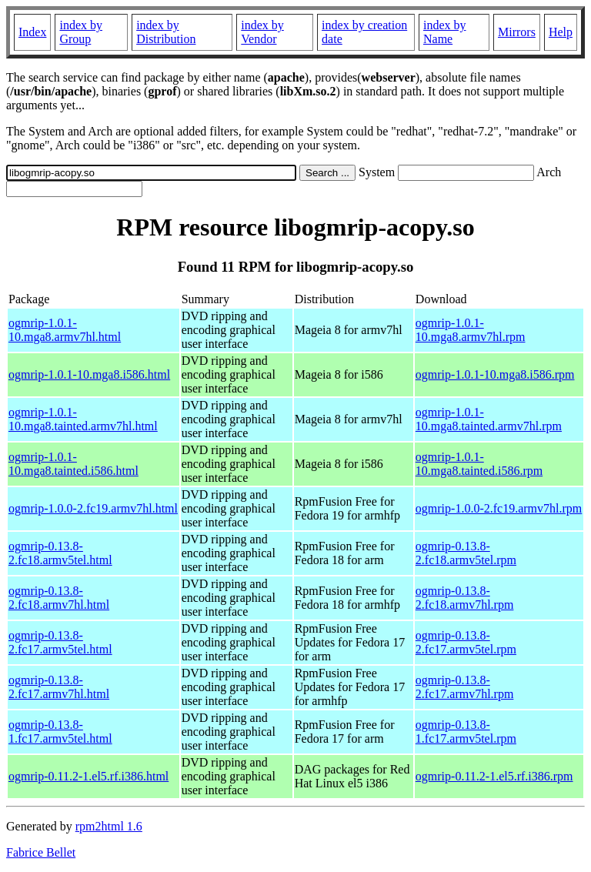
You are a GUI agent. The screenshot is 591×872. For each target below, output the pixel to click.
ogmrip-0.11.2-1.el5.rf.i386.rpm (494, 776)
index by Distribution (165, 31)
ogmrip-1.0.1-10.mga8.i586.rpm (495, 374)
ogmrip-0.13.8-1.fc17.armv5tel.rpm (466, 731)
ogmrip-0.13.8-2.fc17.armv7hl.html (58, 686)
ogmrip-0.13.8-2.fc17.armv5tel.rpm (466, 642)
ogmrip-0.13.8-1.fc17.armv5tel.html (60, 731)
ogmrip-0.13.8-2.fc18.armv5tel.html (60, 553)
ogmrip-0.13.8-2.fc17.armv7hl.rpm (465, 686)
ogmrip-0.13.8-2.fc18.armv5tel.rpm (466, 553)
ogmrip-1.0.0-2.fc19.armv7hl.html (93, 508)
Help (561, 31)
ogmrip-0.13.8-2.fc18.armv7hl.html (58, 597)
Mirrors (517, 31)
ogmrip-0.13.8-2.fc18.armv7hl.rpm (465, 597)
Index (32, 31)
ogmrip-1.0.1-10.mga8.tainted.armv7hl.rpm (489, 419)
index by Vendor (262, 31)
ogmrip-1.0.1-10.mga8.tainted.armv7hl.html (83, 419)
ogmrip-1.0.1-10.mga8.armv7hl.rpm (471, 329)
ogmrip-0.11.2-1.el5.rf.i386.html (88, 776)
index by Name (444, 31)
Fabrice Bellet (40, 852)
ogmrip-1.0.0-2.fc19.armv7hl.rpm (499, 508)
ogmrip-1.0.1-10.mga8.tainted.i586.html (73, 463)
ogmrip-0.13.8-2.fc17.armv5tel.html (60, 642)
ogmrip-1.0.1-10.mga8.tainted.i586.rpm (479, 463)
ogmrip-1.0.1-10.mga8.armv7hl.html (64, 329)
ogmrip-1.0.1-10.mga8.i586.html (89, 374)
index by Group (80, 31)
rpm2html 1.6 (108, 826)
